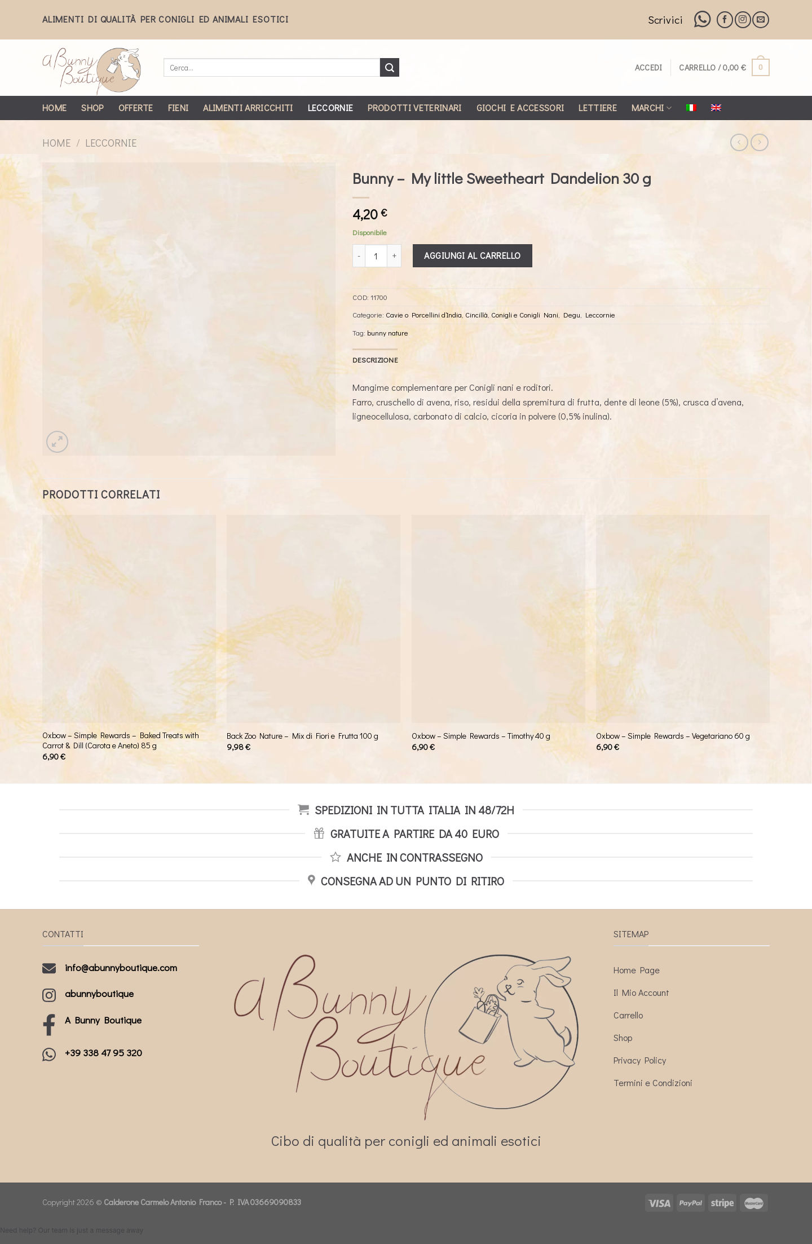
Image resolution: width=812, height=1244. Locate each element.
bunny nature (387, 332)
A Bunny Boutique (103, 1019)
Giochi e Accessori (520, 107)
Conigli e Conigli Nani (524, 314)
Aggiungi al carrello (472, 255)
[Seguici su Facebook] (725, 19)
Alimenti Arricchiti (248, 107)
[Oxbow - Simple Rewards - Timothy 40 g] (498, 619)
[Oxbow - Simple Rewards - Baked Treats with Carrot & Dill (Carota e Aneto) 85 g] (129, 619)
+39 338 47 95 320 (103, 1052)
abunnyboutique (99, 993)
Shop (92, 107)
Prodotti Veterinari (414, 107)
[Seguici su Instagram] (743, 19)
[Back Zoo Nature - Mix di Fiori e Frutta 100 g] (313, 619)
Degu (571, 314)
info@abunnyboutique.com (121, 967)
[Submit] (389, 67)
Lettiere (598, 107)
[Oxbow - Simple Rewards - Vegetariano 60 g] (683, 619)
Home (54, 107)
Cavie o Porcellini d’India (424, 314)
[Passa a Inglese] (716, 108)
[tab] (375, 360)
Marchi (652, 107)
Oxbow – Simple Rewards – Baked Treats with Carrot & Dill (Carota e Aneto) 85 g (120, 740)
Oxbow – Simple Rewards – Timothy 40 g (481, 736)
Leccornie (331, 107)
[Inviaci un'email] (760, 19)
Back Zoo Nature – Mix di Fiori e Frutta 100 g (302, 736)
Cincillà (476, 314)
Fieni (178, 107)
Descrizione (375, 359)
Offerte (135, 107)
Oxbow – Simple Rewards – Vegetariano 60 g (673, 736)
